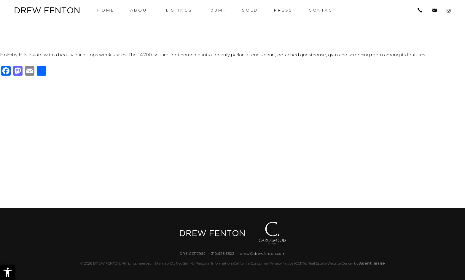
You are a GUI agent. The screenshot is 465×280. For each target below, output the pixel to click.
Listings (179, 10)
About (140, 10)
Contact (322, 10)
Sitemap (161, 263)
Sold (250, 10)
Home (105, 10)
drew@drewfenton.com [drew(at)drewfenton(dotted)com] (262, 253)
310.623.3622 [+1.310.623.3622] (223, 253)
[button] (7, 272)
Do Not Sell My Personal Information (201, 263)
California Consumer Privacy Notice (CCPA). (270, 263)
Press (283, 10)
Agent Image (372, 263)
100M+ (217, 10)
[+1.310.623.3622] (420, 10)
